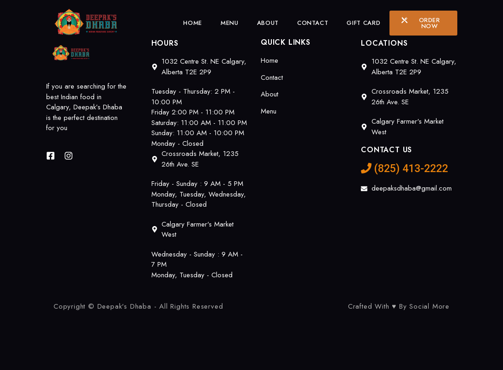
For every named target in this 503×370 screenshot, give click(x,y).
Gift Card (363, 22)
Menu (230, 22)
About (268, 22)
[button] (423, 23)
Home (192, 22)
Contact (313, 22)
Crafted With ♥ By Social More (398, 306)
